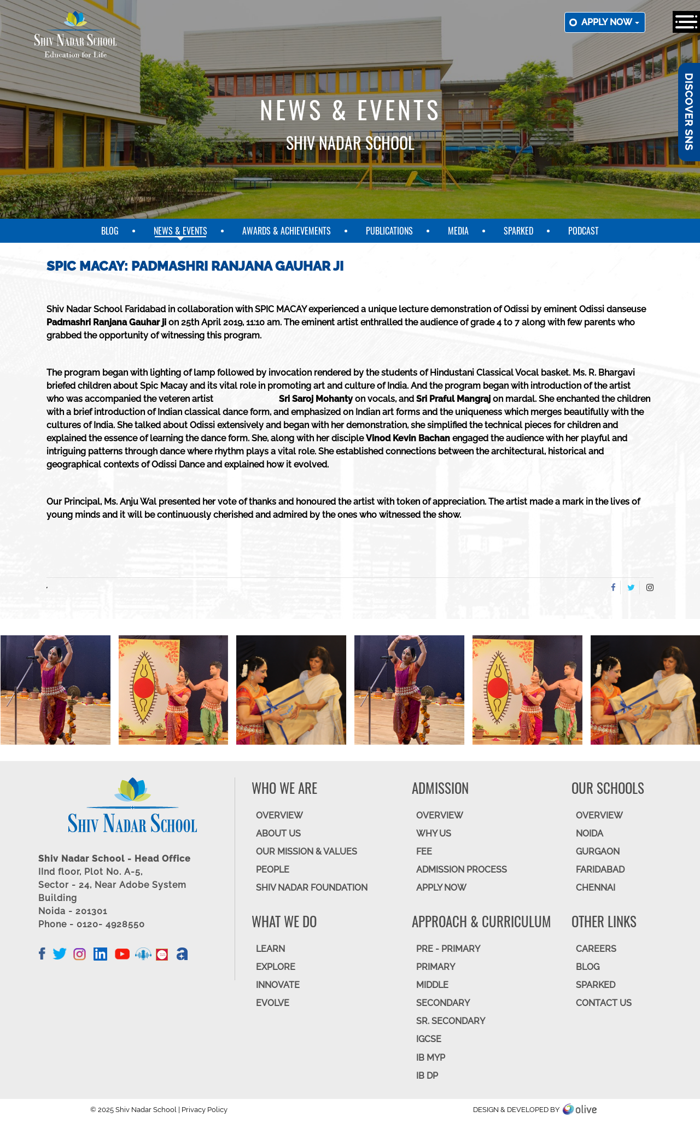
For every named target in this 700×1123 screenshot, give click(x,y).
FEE (424, 851)
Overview (599, 815)
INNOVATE (278, 985)
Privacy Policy (205, 1110)
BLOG (587, 967)
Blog (110, 230)
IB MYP (430, 1057)
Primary (435, 967)
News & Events (180, 230)
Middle (432, 985)
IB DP (427, 1076)
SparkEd (518, 230)
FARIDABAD (600, 869)
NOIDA (589, 833)
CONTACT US (604, 1003)
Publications (389, 230)
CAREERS (596, 949)
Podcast (583, 230)
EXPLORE (275, 967)
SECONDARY (443, 1003)
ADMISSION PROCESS (461, 869)
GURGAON (598, 851)
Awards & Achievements (286, 230)
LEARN (270, 949)
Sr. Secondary (450, 1021)
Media (458, 230)
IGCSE (428, 1039)
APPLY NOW (441, 887)
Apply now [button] (610, 22)
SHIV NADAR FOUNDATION (312, 887)
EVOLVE (272, 1003)
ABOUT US (278, 833)
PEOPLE (272, 869)
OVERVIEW (279, 815)
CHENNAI (595, 887)
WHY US (433, 833)
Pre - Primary (448, 949)
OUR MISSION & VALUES (306, 851)
